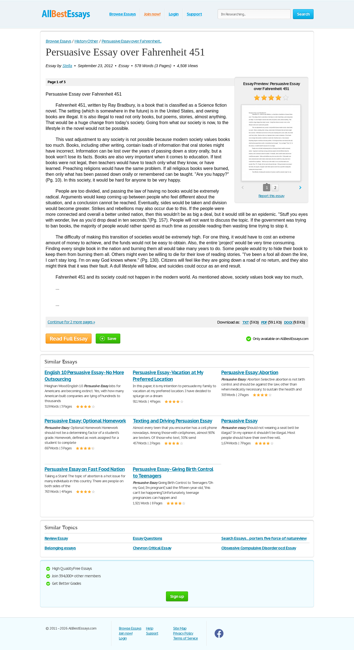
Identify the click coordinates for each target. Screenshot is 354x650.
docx (288, 322)
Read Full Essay (68, 338)
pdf (264, 322)
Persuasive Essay (239, 421)
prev (242, 188)
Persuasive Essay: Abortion (249, 372)
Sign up (177, 596)
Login (174, 14)
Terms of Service (185, 638)
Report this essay (271, 195)
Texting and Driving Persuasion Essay (172, 421)
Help (149, 628)
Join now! (152, 14)
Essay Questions (147, 538)
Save (108, 338)
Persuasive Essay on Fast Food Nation (85, 469)
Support (194, 14)
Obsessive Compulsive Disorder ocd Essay (258, 548)
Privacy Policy (183, 633)
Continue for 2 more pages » (71, 321)
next (300, 188)
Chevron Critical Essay (152, 548)
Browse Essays (122, 14)
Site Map (179, 628)
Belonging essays (60, 548)
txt (245, 322)
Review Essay (56, 538)
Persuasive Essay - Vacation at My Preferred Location (168, 375)
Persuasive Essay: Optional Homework (85, 421)
